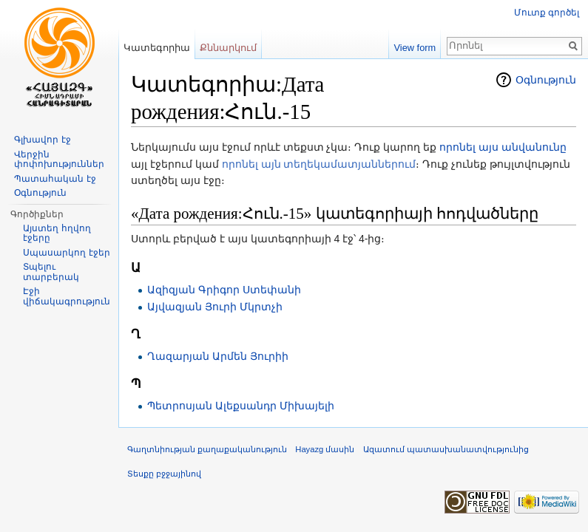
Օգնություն (546, 80)
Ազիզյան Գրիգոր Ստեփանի (224, 290)
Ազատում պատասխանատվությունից (446, 449)
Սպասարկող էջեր (66, 253)
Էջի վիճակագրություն (66, 296)
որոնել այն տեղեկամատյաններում (319, 164)
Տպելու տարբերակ (51, 272)
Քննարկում (228, 47)
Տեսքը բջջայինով (164, 473)
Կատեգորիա (157, 47)
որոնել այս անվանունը (503, 147)
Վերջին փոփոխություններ (59, 159)
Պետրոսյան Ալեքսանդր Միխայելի (240, 406)
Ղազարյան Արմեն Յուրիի (217, 356)
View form (415, 47)
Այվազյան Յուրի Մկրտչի (215, 307)
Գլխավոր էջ (42, 139)
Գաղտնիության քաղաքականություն (207, 449)
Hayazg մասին (324, 449)
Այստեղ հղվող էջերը (56, 233)
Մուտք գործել (546, 12)
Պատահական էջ (54, 179)
